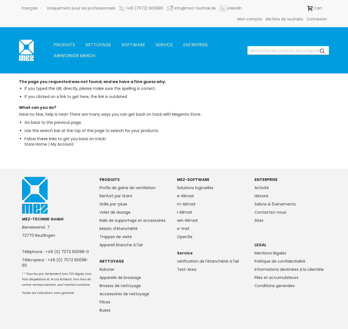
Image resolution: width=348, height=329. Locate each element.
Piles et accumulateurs (276, 277)
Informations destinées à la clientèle (289, 269)
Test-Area (186, 269)
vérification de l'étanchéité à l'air (208, 261)
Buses (105, 310)
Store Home (35, 144)
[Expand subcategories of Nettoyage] (113, 45)
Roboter (107, 269)
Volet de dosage (115, 212)
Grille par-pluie (113, 204)
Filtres (105, 302)
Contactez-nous (270, 212)
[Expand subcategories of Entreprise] (210, 45)
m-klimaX (186, 204)
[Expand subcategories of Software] (147, 45)
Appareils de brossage (120, 277)
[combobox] (288, 50)
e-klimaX (185, 196)
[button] (31, 8)
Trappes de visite (116, 236)
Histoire (261, 196)
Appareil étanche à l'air (121, 245)
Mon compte (249, 19)
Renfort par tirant (116, 196)
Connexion (317, 19)
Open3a (184, 236)
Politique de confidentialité (279, 261)
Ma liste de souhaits (284, 19)
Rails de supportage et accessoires (133, 220)
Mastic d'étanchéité (119, 228)
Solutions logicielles (195, 187)
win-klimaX (187, 220)
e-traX (183, 228)
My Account (62, 144)
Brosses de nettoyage (120, 285)
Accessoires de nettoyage (124, 294)
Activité (261, 187)
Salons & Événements (275, 204)
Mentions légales (270, 253)
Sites (258, 220)
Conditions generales (274, 285)
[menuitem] (66, 44)
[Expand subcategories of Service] (175, 45)
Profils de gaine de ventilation (128, 187)
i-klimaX (184, 212)
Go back (32, 122)
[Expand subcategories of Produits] (77, 45)
